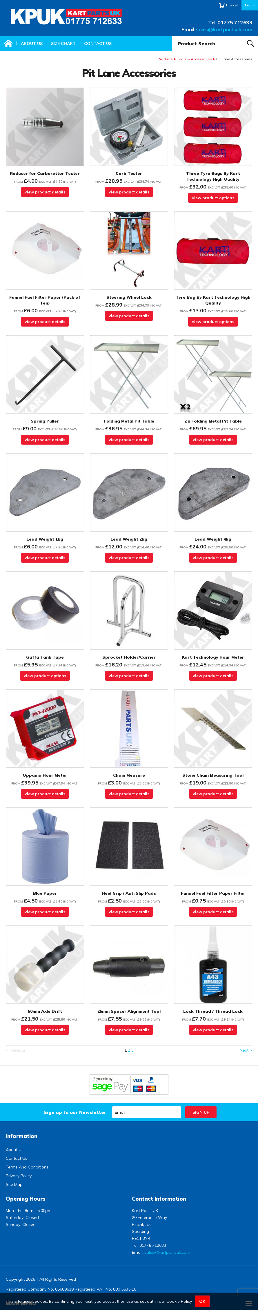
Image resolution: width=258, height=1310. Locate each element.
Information (21, 1136)
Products (165, 59)
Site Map (14, 1184)
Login (250, 5)
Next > (246, 1050)
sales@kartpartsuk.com (224, 29)
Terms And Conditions (27, 1167)
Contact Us (98, 43)
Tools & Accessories (194, 59)
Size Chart (63, 43)
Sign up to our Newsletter (75, 1112)
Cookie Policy (179, 1301)
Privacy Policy (19, 1175)
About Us (32, 43)
